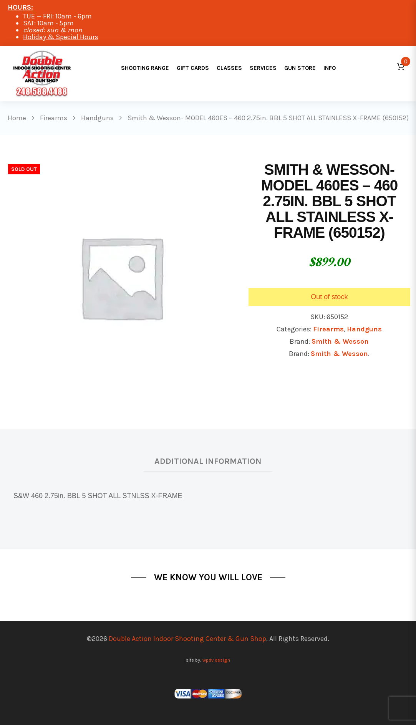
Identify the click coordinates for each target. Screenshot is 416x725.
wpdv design (216, 660)
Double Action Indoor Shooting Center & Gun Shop (187, 638)
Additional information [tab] (208, 461)
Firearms (328, 329)
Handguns (364, 329)
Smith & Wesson (340, 341)
